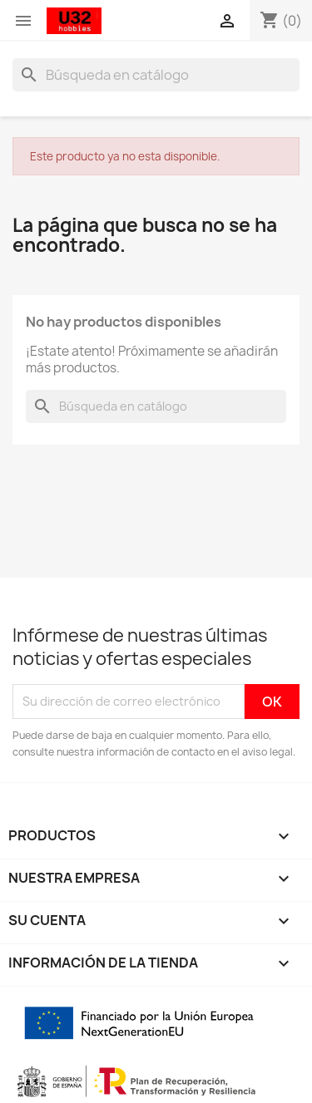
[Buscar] (156, 74)
